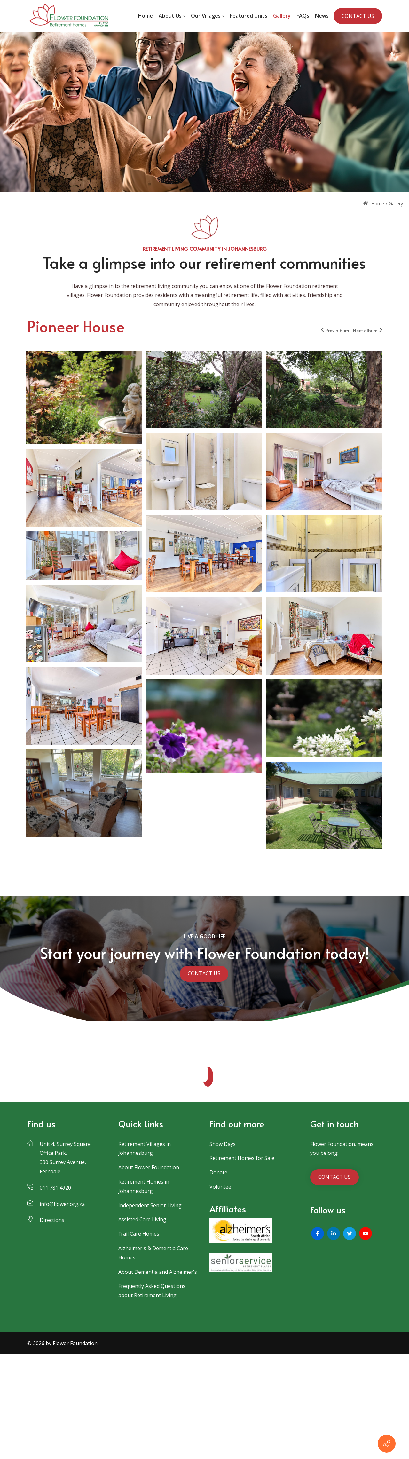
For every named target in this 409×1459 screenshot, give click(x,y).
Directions (52, 1220)
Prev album (335, 331)
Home (373, 204)
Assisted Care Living (142, 1219)
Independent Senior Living (150, 1205)
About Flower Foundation (148, 1167)
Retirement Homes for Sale (241, 1158)
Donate (218, 1172)
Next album (367, 331)
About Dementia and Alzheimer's (157, 1271)
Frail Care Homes (138, 1233)
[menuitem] (145, 16)
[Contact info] (387, 1444)
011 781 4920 (55, 1187)
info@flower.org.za (62, 1204)
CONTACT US (358, 16)
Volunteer (221, 1186)
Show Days (222, 1143)
